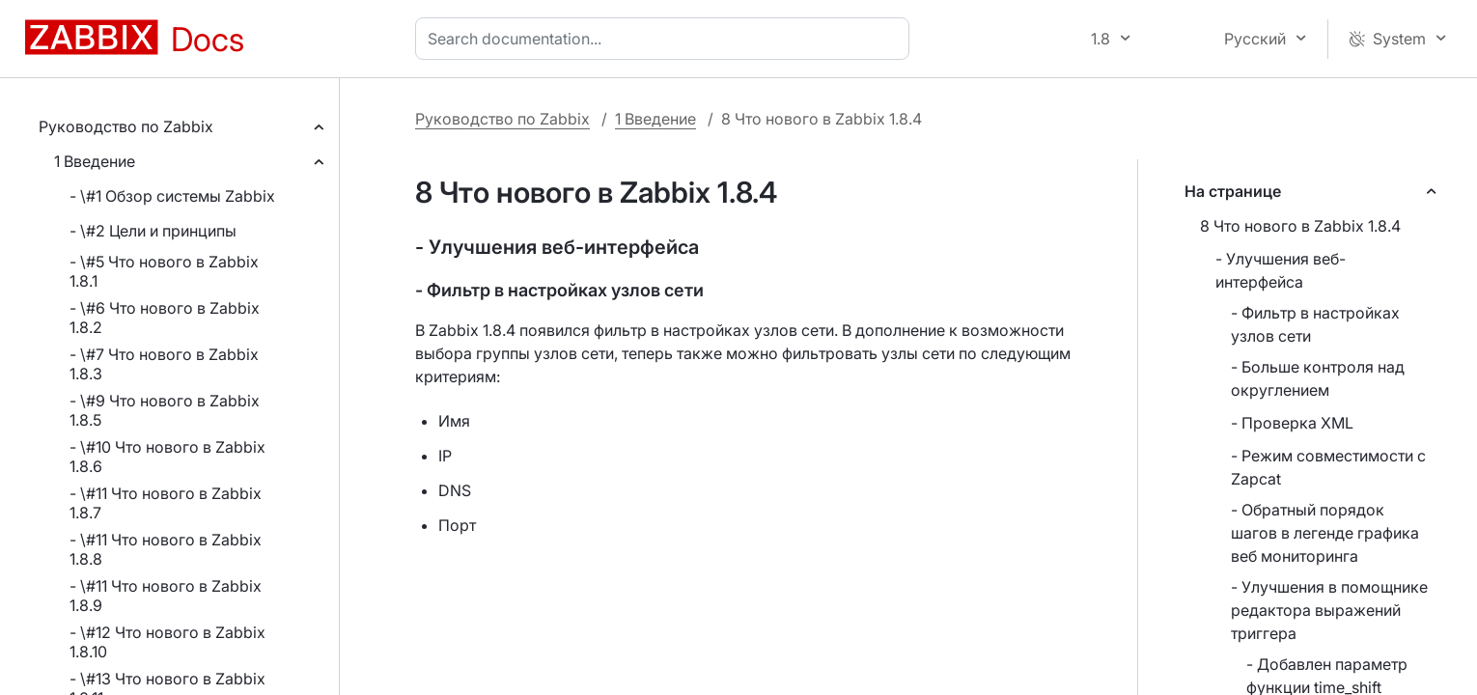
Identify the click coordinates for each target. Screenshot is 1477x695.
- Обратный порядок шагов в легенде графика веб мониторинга (1325, 533)
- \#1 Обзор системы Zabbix (172, 196)
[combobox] (666, 38)
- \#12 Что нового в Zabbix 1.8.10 (167, 642)
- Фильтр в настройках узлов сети (1315, 324)
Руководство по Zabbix (126, 126)
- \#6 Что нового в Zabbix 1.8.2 (165, 317)
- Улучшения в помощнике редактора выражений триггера (1329, 610)
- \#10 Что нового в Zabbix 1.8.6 (167, 456)
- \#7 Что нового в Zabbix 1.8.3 (164, 364)
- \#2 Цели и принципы (153, 230)
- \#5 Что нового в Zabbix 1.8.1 (164, 271)
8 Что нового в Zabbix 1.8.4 (1300, 226)
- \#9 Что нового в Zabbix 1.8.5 (165, 410)
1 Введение (94, 161)
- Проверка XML (1292, 422)
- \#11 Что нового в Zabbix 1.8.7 (166, 503)
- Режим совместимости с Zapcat (1328, 467)
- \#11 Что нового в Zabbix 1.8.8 (166, 549)
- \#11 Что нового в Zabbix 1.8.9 (166, 595)
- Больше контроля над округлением (1318, 378)
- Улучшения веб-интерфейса (1280, 270)
